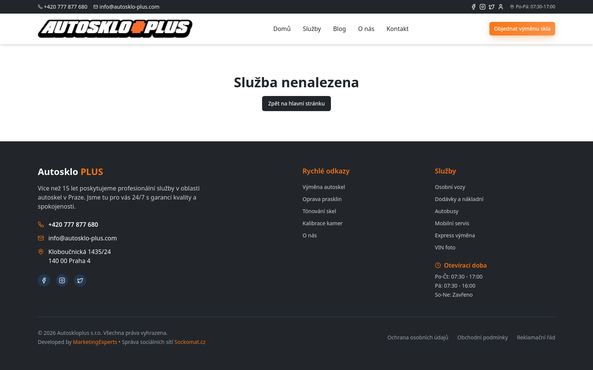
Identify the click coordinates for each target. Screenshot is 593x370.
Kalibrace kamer (323, 223)
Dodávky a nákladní (459, 199)
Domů (281, 29)
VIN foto (445, 247)
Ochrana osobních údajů (418, 337)
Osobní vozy (450, 186)
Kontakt (398, 29)
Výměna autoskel (324, 186)
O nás (366, 29)
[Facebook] (473, 7)
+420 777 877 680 (73, 224)
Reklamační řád (536, 337)
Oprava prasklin (322, 199)
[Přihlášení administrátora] (501, 7)
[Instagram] (483, 7)
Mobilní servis (452, 223)
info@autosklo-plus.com (82, 238)
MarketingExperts (95, 341)
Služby (312, 29)
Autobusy (446, 211)
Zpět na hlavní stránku (296, 103)
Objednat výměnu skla (522, 28)
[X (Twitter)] (492, 7)
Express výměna (455, 235)
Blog (339, 29)
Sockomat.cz (189, 341)
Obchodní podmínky (482, 337)
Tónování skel (319, 211)
